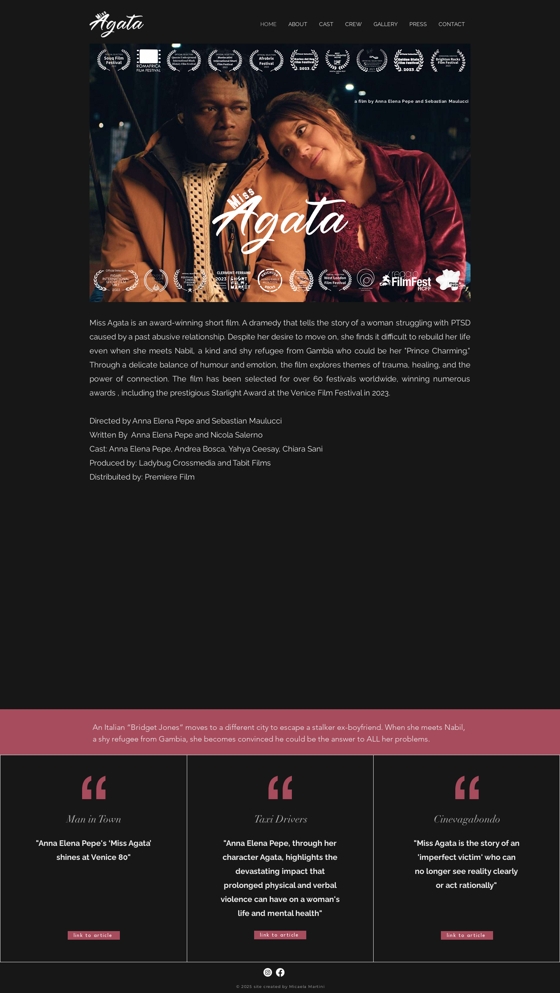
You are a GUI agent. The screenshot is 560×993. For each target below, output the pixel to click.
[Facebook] (280, 972)
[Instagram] (267, 972)
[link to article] (94, 935)
